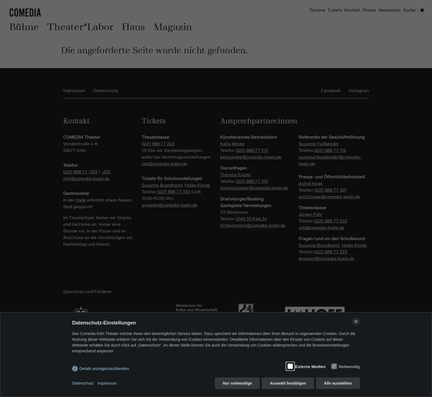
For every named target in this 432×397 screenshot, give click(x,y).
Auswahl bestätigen (288, 383)
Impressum (107, 383)
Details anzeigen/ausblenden (104, 368)
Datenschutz (83, 383)
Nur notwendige (237, 383)
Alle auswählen (338, 383)
